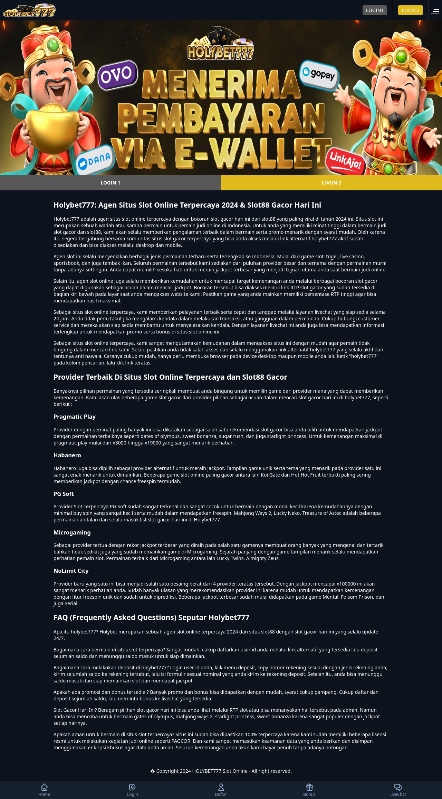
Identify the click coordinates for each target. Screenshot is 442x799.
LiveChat (398, 790)
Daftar (221, 790)
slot (71, 256)
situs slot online (90, 312)
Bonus (309, 790)
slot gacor (366, 281)
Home (44, 790)
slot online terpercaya (109, 343)
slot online (133, 219)
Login (132, 790)
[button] (437, 10)
